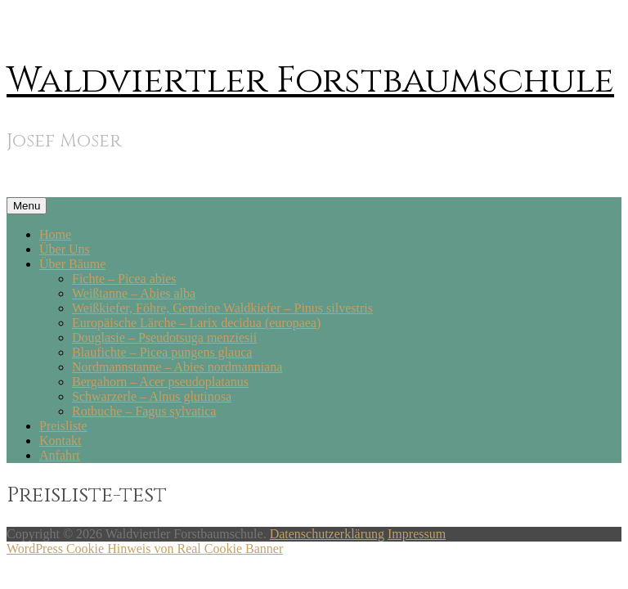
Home (55, 234)
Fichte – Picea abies (124, 279)
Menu (26, 206)
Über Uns (64, 249)
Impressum (417, 534)
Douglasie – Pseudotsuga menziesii (164, 337)
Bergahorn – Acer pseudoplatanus (160, 382)
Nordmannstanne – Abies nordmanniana (177, 367)
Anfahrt (59, 455)
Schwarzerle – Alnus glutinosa (151, 396)
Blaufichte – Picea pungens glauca (162, 352)
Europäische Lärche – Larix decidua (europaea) (196, 323)
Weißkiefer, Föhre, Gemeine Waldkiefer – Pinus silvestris (222, 308)
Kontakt (60, 440)
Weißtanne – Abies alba (133, 293)
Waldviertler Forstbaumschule (310, 80)
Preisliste (63, 426)
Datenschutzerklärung (327, 534)
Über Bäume (72, 264)
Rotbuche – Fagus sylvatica (144, 411)
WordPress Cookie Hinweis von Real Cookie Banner (145, 548)
